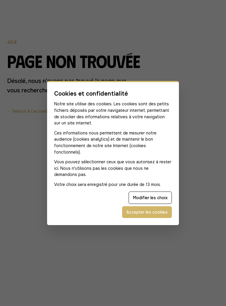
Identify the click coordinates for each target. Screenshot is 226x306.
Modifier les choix (150, 197)
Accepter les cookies (147, 212)
